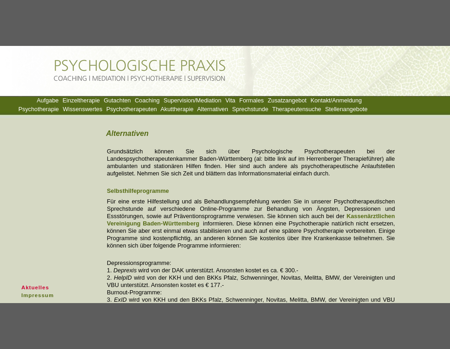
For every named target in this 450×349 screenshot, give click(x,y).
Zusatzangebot (287, 100)
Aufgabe (48, 100)
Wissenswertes (82, 109)
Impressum (38, 295)
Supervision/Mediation (192, 100)
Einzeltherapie (81, 100)
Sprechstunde (250, 109)
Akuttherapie (177, 109)
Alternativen (212, 109)
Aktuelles (35, 287)
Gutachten (117, 100)
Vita (230, 100)
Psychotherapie (38, 109)
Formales (251, 100)
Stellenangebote (346, 109)
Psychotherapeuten (131, 109)
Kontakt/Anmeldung (336, 100)
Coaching (147, 100)
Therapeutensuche (296, 109)
